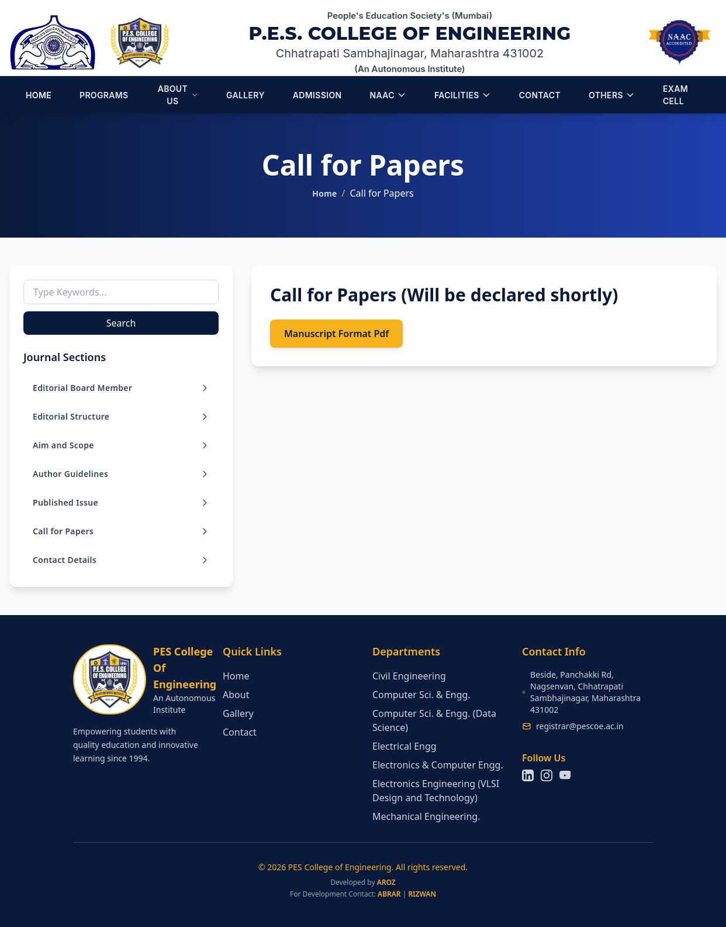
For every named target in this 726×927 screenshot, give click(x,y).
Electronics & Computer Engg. (437, 764)
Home (324, 193)
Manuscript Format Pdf (336, 333)
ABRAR (389, 894)
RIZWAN (422, 894)
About (236, 694)
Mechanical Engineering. (426, 816)
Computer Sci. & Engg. (421, 694)
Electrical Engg (404, 746)
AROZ (386, 882)
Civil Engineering (409, 676)
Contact (240, 732)
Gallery (238, 713)
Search (121, 323)
